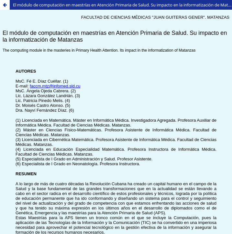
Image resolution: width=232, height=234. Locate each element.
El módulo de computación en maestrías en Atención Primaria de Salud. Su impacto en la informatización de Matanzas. (122, 5)
